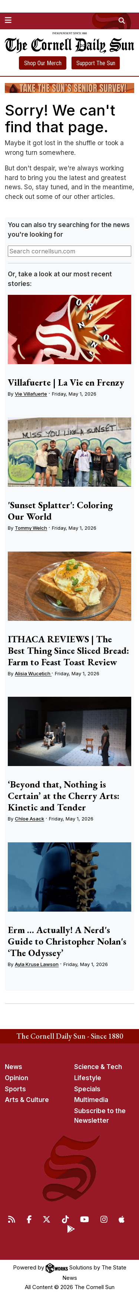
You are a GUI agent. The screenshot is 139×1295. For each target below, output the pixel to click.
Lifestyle (87, 1078)
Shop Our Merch (43, 63)
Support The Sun (95, 63)
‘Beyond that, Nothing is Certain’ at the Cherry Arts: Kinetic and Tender (63, 795)
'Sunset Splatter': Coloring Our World (60, 510)
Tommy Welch (31, 528)
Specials (87, 1089)
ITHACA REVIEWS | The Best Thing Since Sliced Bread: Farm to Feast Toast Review (68, 650)
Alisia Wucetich (33, 673)
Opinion (16, 1078)
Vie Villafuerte (31, 394)
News (13, 1067)
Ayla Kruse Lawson (37, 964)
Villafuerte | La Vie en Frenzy (66, 382)
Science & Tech (98, 1067)
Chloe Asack (29, 819)
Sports (15, 1089)
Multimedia (91, 1099)
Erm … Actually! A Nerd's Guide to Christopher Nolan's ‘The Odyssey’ (67, 941)
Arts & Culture (27, 1099)
